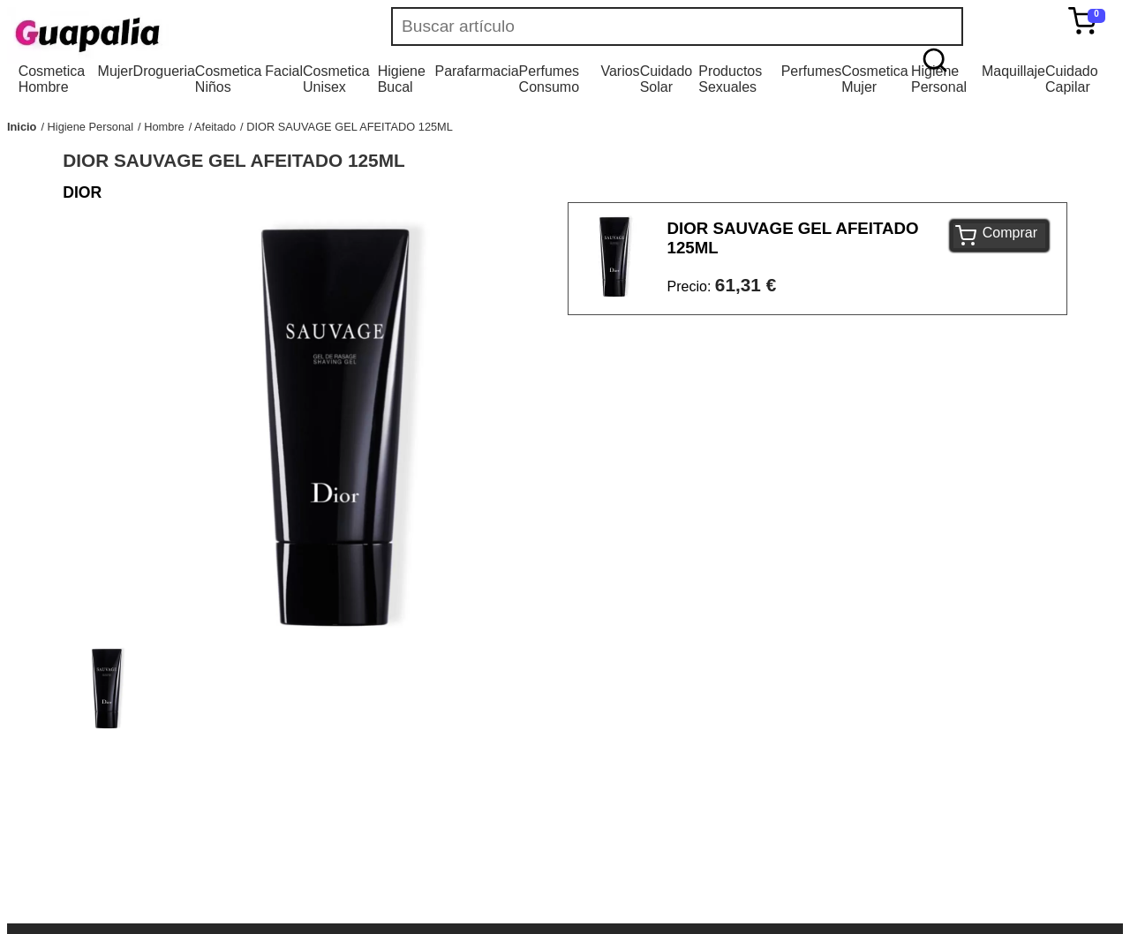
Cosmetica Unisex (336, 79)
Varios (619, 71)
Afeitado (215, 126)
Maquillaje (1013, 71)
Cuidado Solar (666, 79)
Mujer (115, 71)
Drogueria (164, 71)
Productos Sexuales (730, 79)
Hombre (164, 126)
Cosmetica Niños (228, 79)
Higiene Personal (939, 79)
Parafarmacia (476, 71)
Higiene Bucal (402, 79)
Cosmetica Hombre (52, 79)
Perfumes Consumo (549, 79)
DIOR (82, 192)
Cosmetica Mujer (874, 79)
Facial (284, 71)
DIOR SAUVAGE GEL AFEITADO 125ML (349, 126)
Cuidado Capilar (1071, 79)
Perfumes (811, 71)
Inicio (21, 126)
